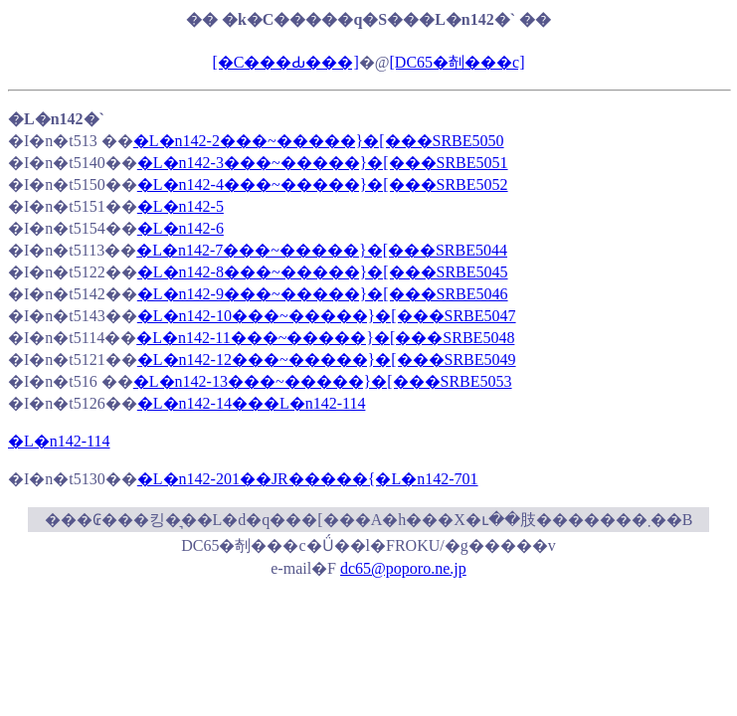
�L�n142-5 (180, 206)
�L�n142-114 (59, 441)
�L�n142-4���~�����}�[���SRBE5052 (322, 184)
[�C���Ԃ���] (285, 62)
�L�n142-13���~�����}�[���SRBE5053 (322, 381)
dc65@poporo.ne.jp (403, 568)
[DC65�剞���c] (457, 62)
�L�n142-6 (180, 228)
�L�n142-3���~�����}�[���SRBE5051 (322, 162)
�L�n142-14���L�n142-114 (251, 403)
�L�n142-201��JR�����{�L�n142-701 (307, 478)
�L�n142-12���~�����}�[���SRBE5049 (326, 359)
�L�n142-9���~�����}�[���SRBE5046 (322, 293)
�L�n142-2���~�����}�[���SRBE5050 (318, 140)
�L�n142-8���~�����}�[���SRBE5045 (322, 272)
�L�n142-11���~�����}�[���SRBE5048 (325, 337)
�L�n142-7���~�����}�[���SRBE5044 (321, 250)
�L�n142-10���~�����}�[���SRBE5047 (326, 315)
